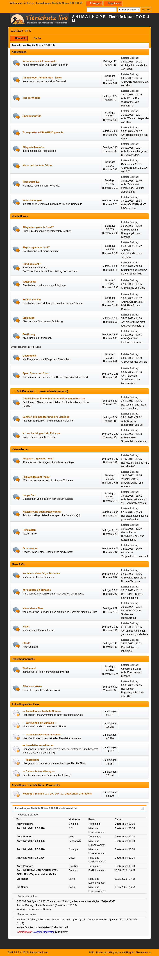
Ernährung (29, 334)
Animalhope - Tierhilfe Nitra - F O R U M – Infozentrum (46, 808)
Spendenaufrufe (32, 116)
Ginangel (126, 237)
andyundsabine (129, 598)
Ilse (134, 208)
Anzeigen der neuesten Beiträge (34, 909)
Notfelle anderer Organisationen (41, 573)
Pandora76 (127, 105)
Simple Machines (38, 952)
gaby (71, 836)
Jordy (136, 408)
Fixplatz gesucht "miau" (36, 477)
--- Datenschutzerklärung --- (39, 771)
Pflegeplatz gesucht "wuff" (38, 227)
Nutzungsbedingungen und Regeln (115, 952)
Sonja (72, 879)
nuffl (146, 556)
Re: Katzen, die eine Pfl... (135, 462)
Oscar (72, 857)
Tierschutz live (31, 182)
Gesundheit (29, 355)
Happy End (29, 495)
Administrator (24, 932)
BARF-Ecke (34, 347)
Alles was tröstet (32, 686)
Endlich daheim (32, 299)
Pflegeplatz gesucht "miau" (38, 458)
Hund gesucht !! (32, 264)
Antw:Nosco (127, 287)
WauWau (126, 486)
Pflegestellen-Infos (33, 147)
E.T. (128, 171)
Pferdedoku (127, 647)
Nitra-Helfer (61, 932)
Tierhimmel (29, 668)
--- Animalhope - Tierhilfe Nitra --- (42, 711)
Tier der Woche (31, 98)
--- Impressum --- (32, 759)
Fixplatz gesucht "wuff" (36, 247)
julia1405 (126, 696)
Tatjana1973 (108, 901)
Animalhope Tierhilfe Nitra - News (42, 77)
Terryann (126, 257)
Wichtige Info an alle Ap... (135, 65)
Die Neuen (22, 879)
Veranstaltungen (32, 200)
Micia (129, 122)
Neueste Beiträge (26, 814)
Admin (129, 69)
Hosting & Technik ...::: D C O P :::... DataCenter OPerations (57, 793)
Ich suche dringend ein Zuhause (41, 433)
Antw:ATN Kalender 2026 (135, 82)
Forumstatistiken (25, 896)
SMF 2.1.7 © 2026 (18, 952)
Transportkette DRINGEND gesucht (43, 132)
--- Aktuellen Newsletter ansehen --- (43, 734)
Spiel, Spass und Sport (36, 373)
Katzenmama (138, 503)
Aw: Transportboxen (132, 135)
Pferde (26, 643)
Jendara (134, 155)
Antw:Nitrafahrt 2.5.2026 (134, 167)
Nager (26, 626)
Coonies (125, 309)
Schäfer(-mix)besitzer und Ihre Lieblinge (46, 417)
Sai (140, 342)
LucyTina (74, 866)
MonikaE (130, 466)
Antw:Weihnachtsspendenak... (137, 118)
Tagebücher (29, 281)
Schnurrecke (30, 548)
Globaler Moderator (43, 932)
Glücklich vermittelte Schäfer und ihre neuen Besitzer (54, 398)
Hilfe (91, 952)
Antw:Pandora (129, 672)
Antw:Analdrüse (129, 361)
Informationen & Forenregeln (39, 61)
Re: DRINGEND (130, 594)
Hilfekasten (29, 530)
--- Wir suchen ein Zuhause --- (40, 722)
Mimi (128, 85)
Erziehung (28, 318)
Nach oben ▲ (143, 952)
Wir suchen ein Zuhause (37, 590)
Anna (124, 138)
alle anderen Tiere (33, 608)
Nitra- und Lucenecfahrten (38, 165)
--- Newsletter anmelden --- (38, 745)
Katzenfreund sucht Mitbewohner (42, 511)
